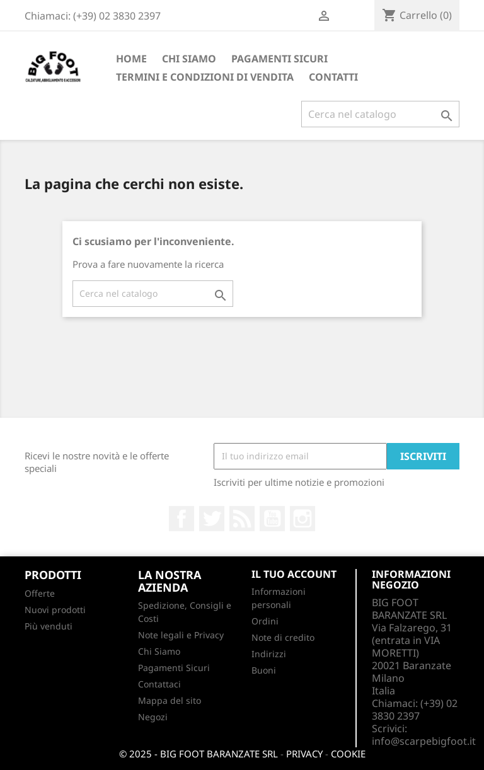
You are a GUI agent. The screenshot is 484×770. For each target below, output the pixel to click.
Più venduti (48, 626)
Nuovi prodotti (55, 610)
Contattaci (159, 684)
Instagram (302, 518)
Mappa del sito (169, 700)
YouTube (272, 518)
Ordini (265, 621)
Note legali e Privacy (181, 635)
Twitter (211, 518)
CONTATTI (333, 77)
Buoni (263, 670)
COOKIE (348, 753)
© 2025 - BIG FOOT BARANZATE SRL (198, 753)
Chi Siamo (189, 59)
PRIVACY (304, 753)
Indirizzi (268, 654)
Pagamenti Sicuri (279, 59)
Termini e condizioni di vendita (205, 77)
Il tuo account (294, 574)
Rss (242, 518)
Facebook (181, 518)
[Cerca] (380, 114)
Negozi (153, 717)
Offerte (40, 593)
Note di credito (282, 637)
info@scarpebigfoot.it (424, 741)
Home (131, 59)
